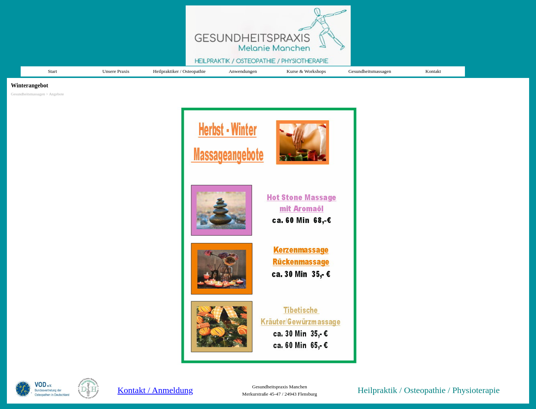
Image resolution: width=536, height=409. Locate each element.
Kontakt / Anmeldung (155, 390)
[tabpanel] (435, 390)
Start (52, 71)
